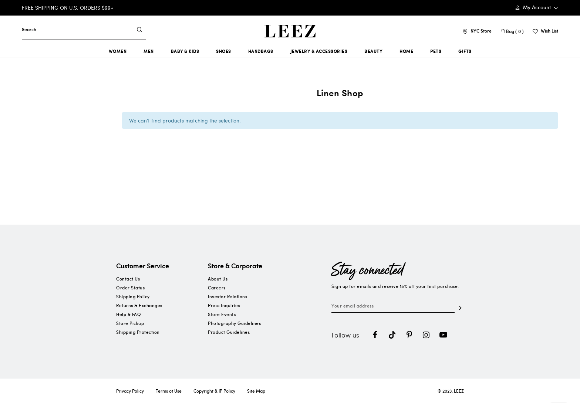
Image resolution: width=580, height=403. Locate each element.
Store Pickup (130, 323)
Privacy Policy (130, 391)
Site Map (256, 391)
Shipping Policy (133, 296)
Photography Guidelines (234, 323)
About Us (217, 279)
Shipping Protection (138, 332)
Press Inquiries (224, 305)
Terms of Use (169, 391)
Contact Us (128, 279)
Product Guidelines (229, 332)
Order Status (130, 288)
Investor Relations (227, 296)
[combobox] (77, 29)
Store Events (222, 314)
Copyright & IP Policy (214, 391)
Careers (217, 288)
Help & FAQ (128, 314)
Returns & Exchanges (139, 305)
